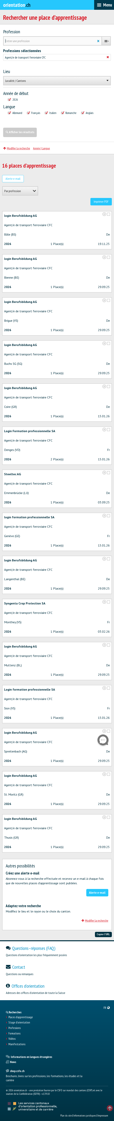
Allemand (15, 113)
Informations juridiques (85, 1115)
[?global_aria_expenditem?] (104, 214)
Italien (50, 113)
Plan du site (66, 1115)
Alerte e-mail (13, 179)
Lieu (6, 71)
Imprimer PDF (101, 201)
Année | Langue (41, 148)
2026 (13, 99)
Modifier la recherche (16, 148)
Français (33, 113)
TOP (110, 1108)
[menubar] (104, 5)
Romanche (69, 113)
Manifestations (16, 1044)
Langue (9, 107)
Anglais (87, 113)
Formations (14, 1033)
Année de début (15, 93)
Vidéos (12, 1039)
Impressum (103, 1115)
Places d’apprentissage (20, 1017)
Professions (14, 1028)
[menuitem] (106, 1007)
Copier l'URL (103, 934)
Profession (11, 32)
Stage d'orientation (19, 1022)
